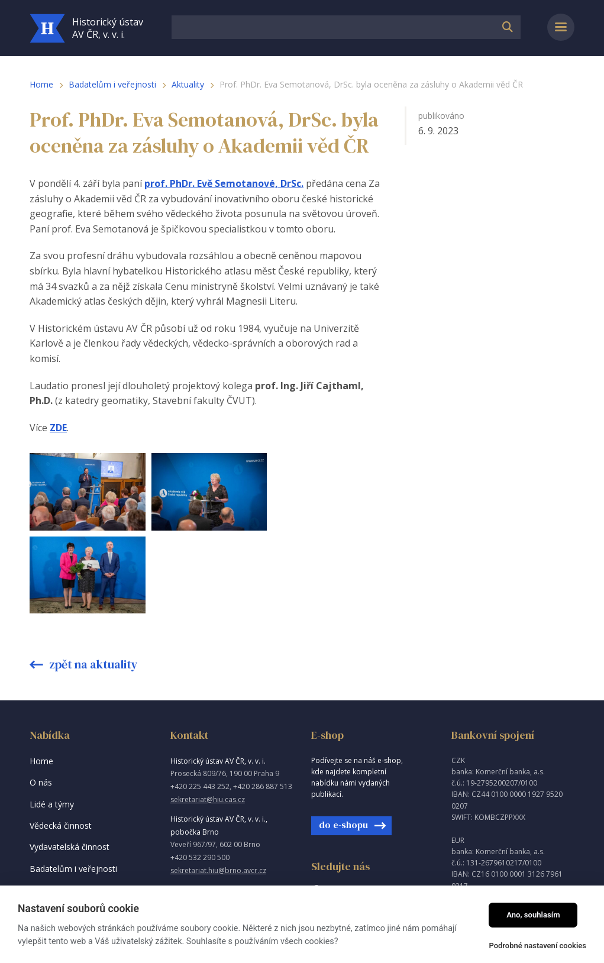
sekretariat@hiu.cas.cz (207, 716)
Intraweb (468, 865)
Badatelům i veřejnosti (112, 84)
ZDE (58, 427)
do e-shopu (343, 741)
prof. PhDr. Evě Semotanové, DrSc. (223, 183)
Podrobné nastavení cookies (537, 945)
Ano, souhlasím (533, 914)
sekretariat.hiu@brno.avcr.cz (218, 787)
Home (41, 84)
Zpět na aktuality (92, 581)
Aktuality (188, 84)
